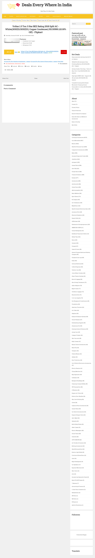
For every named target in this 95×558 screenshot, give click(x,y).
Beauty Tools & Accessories (79, 344)
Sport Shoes (75, 196)
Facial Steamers (76, 319)
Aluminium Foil (76, 325)
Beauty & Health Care (21, 16)
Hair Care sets (75, 338)
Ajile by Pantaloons (77, 505)
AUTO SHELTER (76, 439)
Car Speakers (75, 464)
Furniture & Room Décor (78, 455)
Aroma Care (75, 332)
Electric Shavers (76, 368)
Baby (73, 152)
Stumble (34, 66)
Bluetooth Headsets (77, 215)
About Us (74, 101)
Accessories (75, 180)
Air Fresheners (76, 202)
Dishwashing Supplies (78, 322)
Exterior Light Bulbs (77, 452)
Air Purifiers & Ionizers (78, 442)
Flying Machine (76, 371)
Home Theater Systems (78, 276)
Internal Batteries (76, 263)
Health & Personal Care (78, 146)
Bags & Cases (75, 288)
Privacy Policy (75, 107)
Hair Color (74, 470)
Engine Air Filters (76, 393)
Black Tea (74, 347)
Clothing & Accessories (78, 137)
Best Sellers (34, 20)
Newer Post (5, 78)
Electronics (32, 16)
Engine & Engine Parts (78, 414)
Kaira (73, 239)
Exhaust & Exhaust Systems (79, 316)
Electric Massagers (77, 430)
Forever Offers (26, 20)
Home (5, 16)
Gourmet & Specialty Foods (79, 156)
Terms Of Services (76, 110)
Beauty (74, 143)
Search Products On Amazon (79, 113)
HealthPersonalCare (77, 449)
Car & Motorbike (76, 140)
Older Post (66, 78)
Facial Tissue (75, 433)
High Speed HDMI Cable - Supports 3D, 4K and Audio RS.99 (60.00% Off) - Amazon (81, 77)
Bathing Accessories (77, 445)
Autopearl (74, 162)
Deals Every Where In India (47, 4)
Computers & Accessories (78, 149)
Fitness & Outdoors (77, 174)
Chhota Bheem (76, 353)
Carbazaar (74, 377)
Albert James (75, 427)
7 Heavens (74, 483)
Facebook (14, 66)
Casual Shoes (75, 408)
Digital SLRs (75, 218)
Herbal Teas (75, 236)
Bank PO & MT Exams (77, 480)
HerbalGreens (75, 492)
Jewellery (74, 159)
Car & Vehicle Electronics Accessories (81, 363)
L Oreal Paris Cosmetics (78, 489)
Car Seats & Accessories (78, 411)
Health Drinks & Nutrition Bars (80, 208)
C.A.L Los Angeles (76, 297)
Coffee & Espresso (76, 266)
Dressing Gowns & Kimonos (79, 328)
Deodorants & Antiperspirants (80, 224)
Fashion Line (75, 269)
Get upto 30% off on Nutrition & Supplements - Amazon (17, 61)
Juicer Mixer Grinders (77, 273)
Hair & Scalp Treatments (78, 282)
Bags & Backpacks (76, 461)
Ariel (73, 458)
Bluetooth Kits (76, 294)
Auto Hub (74, 168)
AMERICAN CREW (76, 227)
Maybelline (75, 205)
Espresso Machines (77, 467)
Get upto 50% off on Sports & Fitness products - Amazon (44, 61)
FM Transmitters (76, 386)
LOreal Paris (75, 187)
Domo (73, 260)
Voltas (23, 63)
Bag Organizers (76, 374)
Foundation (75, 304)
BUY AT (9, 51)
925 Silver (74, 498)
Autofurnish (75, 183)
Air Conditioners (10, 63)
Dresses (74, 177)
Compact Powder (76, 335)
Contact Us (74, 104)
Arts (73, 473)
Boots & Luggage (76, 279)
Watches (41, 16)
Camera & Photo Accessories (79, 405)
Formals (74, 246)
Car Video (74, 310)
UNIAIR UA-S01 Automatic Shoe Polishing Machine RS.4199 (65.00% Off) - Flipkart (81, 63)
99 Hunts (74, 501)
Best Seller (60, 61)
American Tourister (77, 307)
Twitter (20, 66)
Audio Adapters (76, 285)
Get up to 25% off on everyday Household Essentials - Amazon (79, 37)
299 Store (74, 495)
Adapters (74, 313)
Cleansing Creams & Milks (79, 383)
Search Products (57, 16)
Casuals (74, 243)
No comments (63, 63)
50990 (64, 51)
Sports (47, 16)
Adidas (74, 356)
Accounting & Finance (78, 486)
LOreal (73, 402)
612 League (74, 199)
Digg (40, 66)
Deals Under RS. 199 (54, 20)
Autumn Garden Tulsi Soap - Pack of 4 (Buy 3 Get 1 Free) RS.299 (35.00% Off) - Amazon (81, 70)
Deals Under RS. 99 (43, 20)
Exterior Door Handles (77, 396)
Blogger (84, 534)
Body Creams (75, 341)
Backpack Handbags (77, 380)
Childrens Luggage (77, 291)
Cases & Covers (76, 249)
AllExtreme (75, 221)
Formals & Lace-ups (77, 257)
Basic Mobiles (75, 193)
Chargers (74, 350)
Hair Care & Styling (77, 399)
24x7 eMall (75, 418)
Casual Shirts (75, 165)
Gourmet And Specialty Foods (79, 477)
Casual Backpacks (76, 230)
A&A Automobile (76, 190)
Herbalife (74, 421)
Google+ (27, 66)
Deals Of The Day (16, 20)
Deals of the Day (76, 121)
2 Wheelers (75, 390)
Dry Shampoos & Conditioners (79, 300)
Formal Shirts (75, 171)
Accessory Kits (76, 211)
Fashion (11, 16)
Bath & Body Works (77, 424)
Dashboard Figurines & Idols (79, 233)
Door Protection (76, 360)
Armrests (74, 436)
